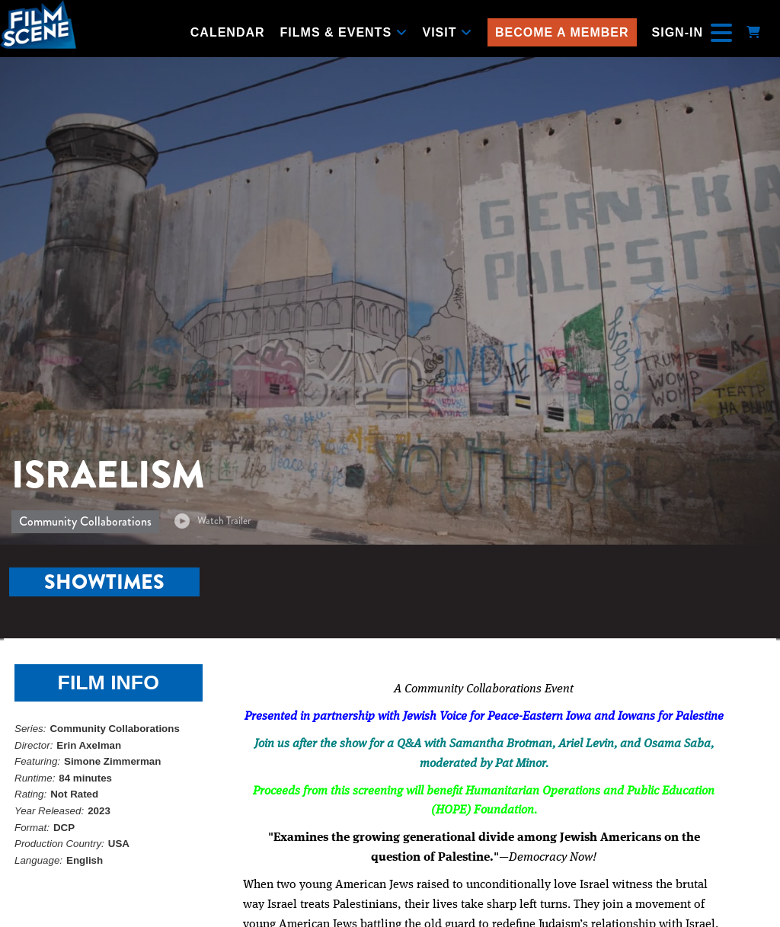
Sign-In (677, 32)
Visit (447, 32)
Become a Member (562, 32)
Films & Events (344, 32)
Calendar (227, 32)
